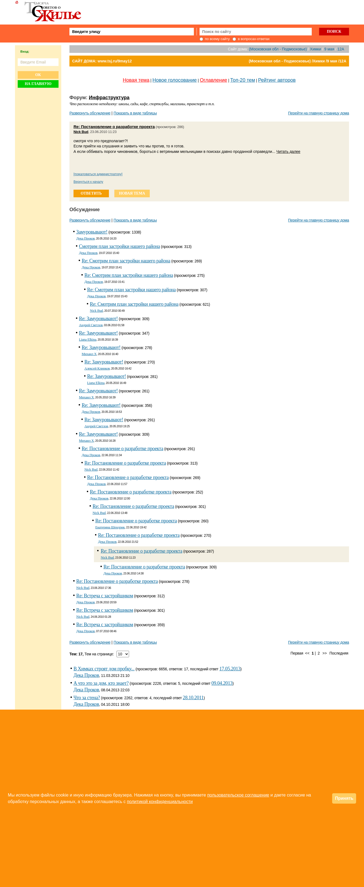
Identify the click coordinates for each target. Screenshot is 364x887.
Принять (344, 798)
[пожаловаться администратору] (98, 174)
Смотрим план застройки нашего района (119, 246)
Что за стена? (87, 697)
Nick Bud (81, 132)
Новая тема (136, 80)
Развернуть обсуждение (90, 113)
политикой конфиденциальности (160, 801)
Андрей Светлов (91, 325)
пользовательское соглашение (238, 795)
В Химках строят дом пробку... (104, 668)
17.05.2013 (229, 668)
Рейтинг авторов (277, 80)
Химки (315, 49)
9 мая (329, 49)
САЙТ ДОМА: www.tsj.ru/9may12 (102, 61)
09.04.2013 (222, 683)
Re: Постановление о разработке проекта (114, 126)
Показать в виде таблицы (135, 113)
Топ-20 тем (242, 80)
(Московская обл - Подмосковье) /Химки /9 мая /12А (297, 61)
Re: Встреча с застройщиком (104, 595)
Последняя (338, 653)
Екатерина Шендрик (110, 527)
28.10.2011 (193, 697)
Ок (38, 75)
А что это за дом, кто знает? (101, 683)
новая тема (132, 193)
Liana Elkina (87, 339)
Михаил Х (89, 354)
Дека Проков (85, 238)
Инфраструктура (109, 97)
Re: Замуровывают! (98, 318)
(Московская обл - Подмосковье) (278, 49)
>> (324, 653)
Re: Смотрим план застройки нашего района (126, 261)
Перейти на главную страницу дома (318, 113)
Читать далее (288, 151)
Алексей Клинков (97, 368)
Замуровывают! (92, 232)
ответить (91, 193)
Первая (296, 653)
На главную (38, 84)
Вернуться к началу (88, 182)
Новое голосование (174, 80)
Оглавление (213, 80)
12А (340, 49)
